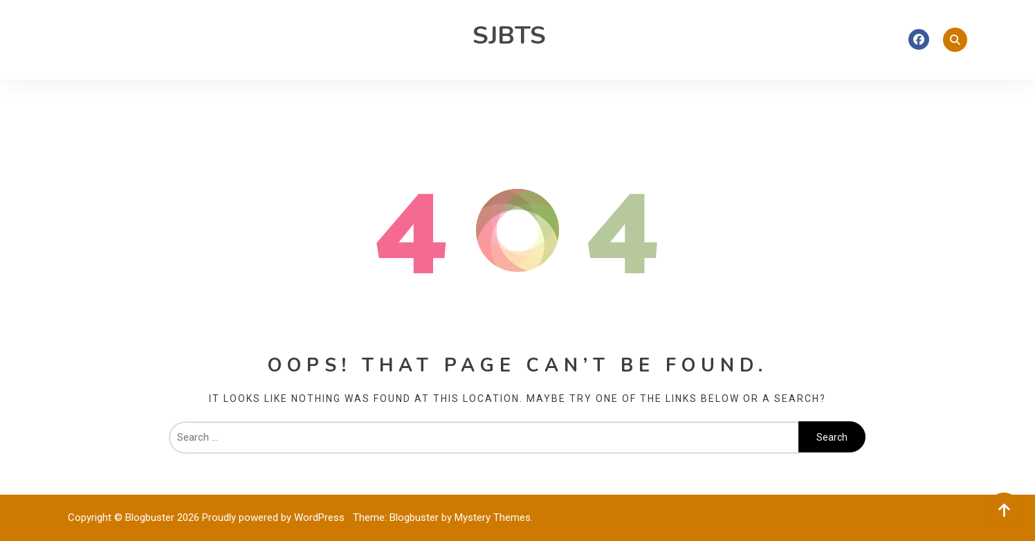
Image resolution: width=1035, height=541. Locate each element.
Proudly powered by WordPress (274, 517)
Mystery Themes (493, 517)
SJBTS (509, 36)
